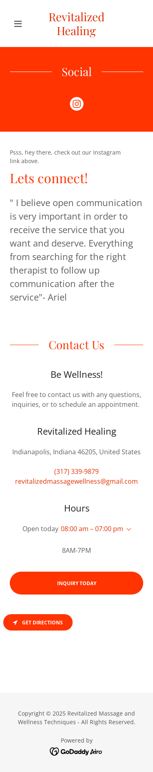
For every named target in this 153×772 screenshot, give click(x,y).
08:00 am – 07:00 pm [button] (92, 528)
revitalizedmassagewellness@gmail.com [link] (76, 481)
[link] (76, 23)
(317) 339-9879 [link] (76, 471)
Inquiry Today (76, 583)
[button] (20, 24)
